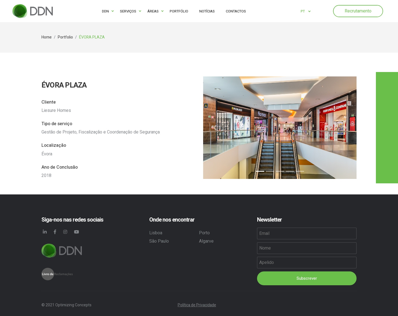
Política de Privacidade (197, 305)
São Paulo (159, 241)
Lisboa (155, 233)
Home (46, 37)
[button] (214, 127)
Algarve (206, 241)
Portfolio (65, 37)
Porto (204, 233)
